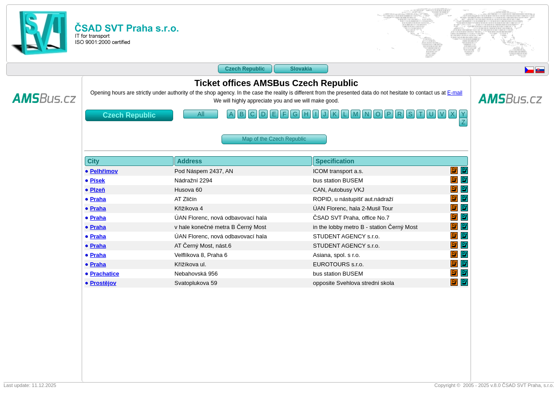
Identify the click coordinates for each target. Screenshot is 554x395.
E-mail (455, 93)
